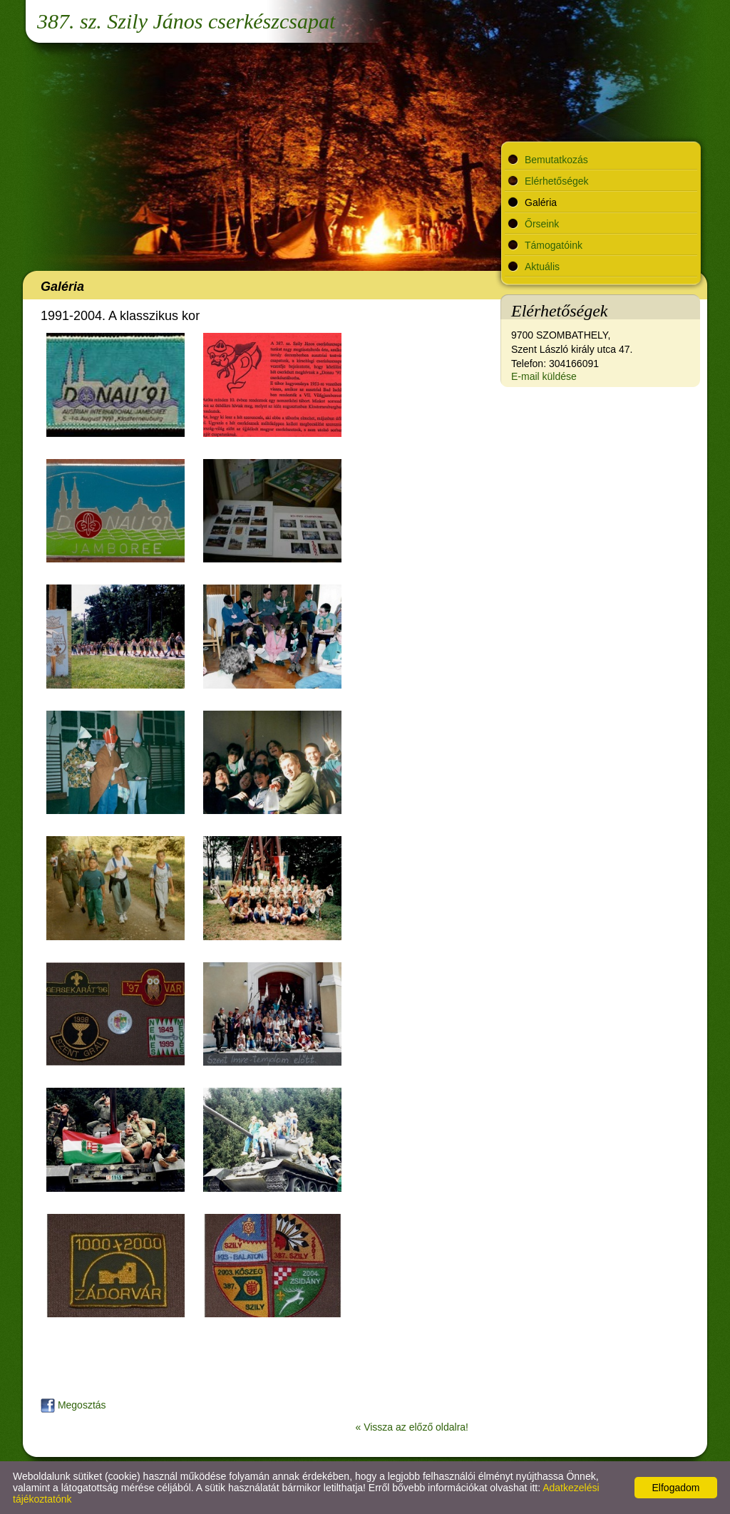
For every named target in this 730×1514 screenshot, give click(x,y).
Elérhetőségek (557, 181)
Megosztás (73, 1405)
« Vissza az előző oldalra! (412, 1427)
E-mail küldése (544, 376)
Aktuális (542, 266)
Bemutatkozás (556, 159)
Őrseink (542, 224)
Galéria (541, 202)
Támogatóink (553, 245)
